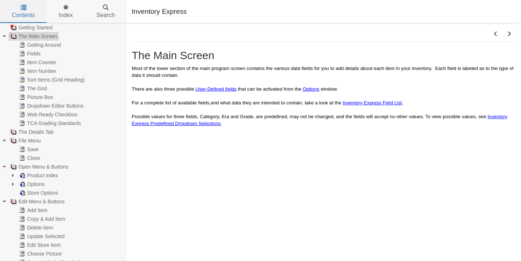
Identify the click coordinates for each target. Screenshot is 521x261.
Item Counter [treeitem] (37, 62)
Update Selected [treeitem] (41, 236)
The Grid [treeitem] (32, 88)
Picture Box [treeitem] (35, 97)
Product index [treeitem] (38, 175)
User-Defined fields (215, 89)
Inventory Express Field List (372, 102)
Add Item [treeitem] (32, 210)
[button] (496, 34)
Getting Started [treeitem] (30, 27)
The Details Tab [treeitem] (31, 132)
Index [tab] (66, 11)
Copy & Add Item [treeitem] (41, 219)
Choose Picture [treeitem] (40, 253)
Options (311, 89)
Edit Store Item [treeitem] (39, 245)
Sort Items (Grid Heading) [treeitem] (51, 79)
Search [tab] (106, 11)
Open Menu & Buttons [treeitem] (38, 166)
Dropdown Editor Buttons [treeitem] (51, 106)
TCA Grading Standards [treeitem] (49, 123)
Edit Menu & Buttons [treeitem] (37, 201)
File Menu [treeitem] (25, 140)
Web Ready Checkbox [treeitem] (47, 114)
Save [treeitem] (28, 149)
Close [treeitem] (29, 158)
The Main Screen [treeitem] (33, 36)
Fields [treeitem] (29, 53)
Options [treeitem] (31, 184)
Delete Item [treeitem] (35, 227)
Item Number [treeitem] (37, 71)
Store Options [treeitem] (38, 192)
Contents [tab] (23, 11)
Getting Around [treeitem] (39, 45)
